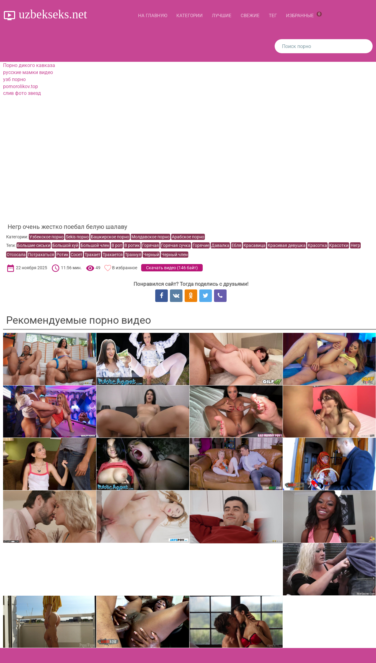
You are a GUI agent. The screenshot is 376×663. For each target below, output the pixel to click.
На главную (152, 15)
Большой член (95, 245)
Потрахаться (41, 254)
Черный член (174, 254)
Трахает (92, 254)
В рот (116, 245)
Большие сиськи (33, 245)
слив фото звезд (22, 93)
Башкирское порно (110, 236)
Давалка (220, 245)
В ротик (132, 245)
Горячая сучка (175, 245)
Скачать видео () (172, 267)
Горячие (201, 245)
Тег (273, 15)
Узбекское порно (46, 236)
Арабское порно (188, 236)
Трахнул (133, 254)
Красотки (338, 245)
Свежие (250, 15)
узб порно (14, 79)
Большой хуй (65, 245)
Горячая (150, 245)
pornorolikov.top (20, 86)
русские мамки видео (28, 72)
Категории (189, 15)
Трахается (113, 254)
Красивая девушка (287, 245)
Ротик (62, 254)
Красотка (317, 245)
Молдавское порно (150, 236)
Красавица (254, 245)
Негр (355, 245)
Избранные (304, 15)
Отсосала (16, 254)
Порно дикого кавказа (29, 65)
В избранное (124, 267)
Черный (151, 254)
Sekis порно (77, 236)
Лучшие (221, 15)
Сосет (76, 254)
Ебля (236, 245)
